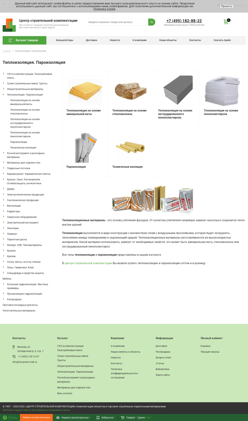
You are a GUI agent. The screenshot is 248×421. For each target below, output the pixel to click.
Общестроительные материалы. (25, 89)
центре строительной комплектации (88, 263)
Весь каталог (64, 393)
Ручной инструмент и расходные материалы (25, 155)
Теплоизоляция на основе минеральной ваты (25, 102)
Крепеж (11, 256)
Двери (10, 189)
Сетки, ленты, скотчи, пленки (23, 261)
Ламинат (12, 233)
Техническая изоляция (23, 147)
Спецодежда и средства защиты (25, 273)
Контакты (195, 40)
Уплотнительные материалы (19, 310)
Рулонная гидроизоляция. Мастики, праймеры (27, 286)
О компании (139, 40)
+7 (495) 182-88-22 (184, 21)
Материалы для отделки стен (23, 162)
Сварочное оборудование (22, 217)
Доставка (91, 40)
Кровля (11, 250)
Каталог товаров (23, 40)
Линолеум (13, 228)
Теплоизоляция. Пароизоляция (25, 94)
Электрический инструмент (23, 222)
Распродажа (14, 299)
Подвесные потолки (18, 168)
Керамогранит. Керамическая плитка (28, 173)
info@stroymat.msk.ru (24, 362)
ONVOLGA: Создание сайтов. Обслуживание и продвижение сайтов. (36, 410)
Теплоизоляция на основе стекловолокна (25, 111)
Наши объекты (168, 40)
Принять (226, 6)
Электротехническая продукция (25, 194)
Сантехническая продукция (23, 200)
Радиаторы (13, 211)
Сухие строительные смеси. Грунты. (27, 83)
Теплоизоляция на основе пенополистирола (25, 134)
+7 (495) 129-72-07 (28, 356)
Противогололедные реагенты (20, 305)
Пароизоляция (18, 142)
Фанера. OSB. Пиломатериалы (24, 245)
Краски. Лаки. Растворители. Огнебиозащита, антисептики (24, 181)
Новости (115, 40)
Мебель (7, 278)
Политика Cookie (104, 9)
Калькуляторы (64, 40)
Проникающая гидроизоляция (24, 293)
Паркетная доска (17, 239)
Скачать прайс (222, 40)
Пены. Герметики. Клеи (20, 267)
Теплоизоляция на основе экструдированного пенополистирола (25, 123)
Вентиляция (14, 205)
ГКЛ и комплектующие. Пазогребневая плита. (29, 76)
